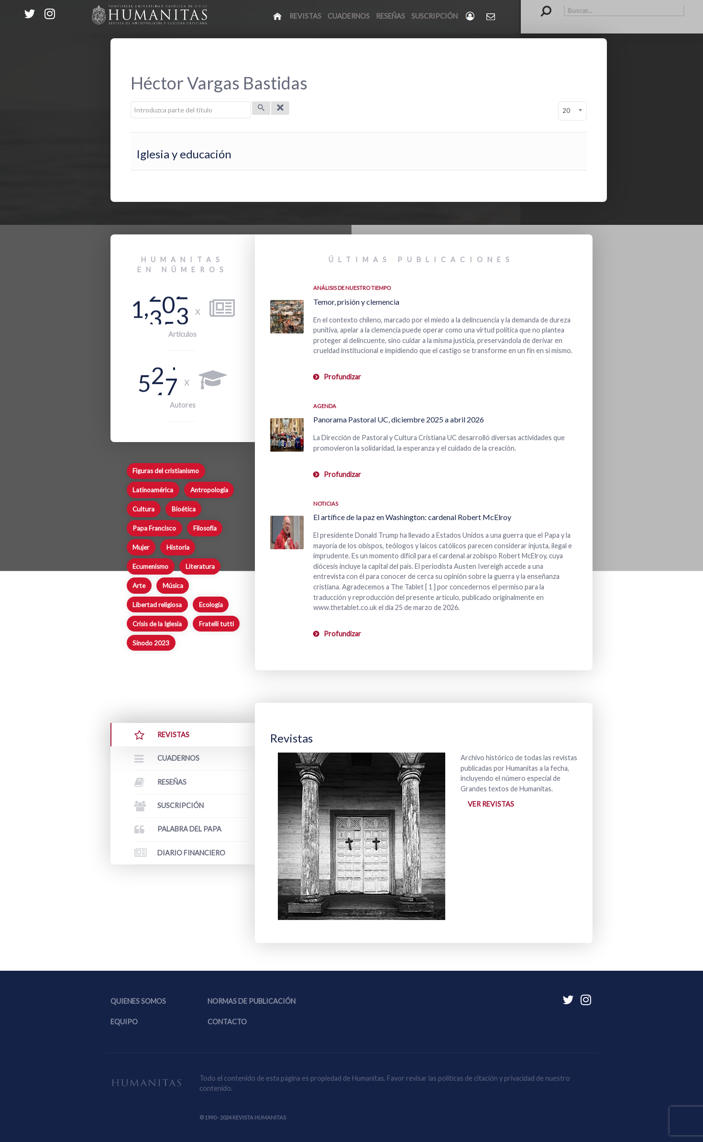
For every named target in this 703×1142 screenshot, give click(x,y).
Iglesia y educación (183, 154)
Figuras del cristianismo (165, 471)
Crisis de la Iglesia (157, 624)
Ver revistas (491, 804)
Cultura (143, 509)
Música (173, 585)
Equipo (124, 1022)
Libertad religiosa (157, 605)
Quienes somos (138, 1001)
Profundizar (342, 377)
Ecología (211, 605)
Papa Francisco (154, 528)
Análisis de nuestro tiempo (352, 288)
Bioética (184, 509)
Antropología (209, 490)
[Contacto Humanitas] (491, 16)
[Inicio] (278, 15)
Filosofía (205, 528)
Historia (177, 547)
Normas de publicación (252, 1001)
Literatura (200, 566)
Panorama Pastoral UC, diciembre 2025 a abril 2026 (398, 419)
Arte (138, 585)
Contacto (227, 1022)
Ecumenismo (150, 566)
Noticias (325, 503)
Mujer (140, 547)
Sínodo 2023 (150, 643)
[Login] (471, 16)
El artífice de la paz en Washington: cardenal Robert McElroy (412, 516)
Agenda (324, 406)
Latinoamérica (152, 490)
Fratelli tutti (216, 624)
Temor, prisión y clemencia (356, 301)
